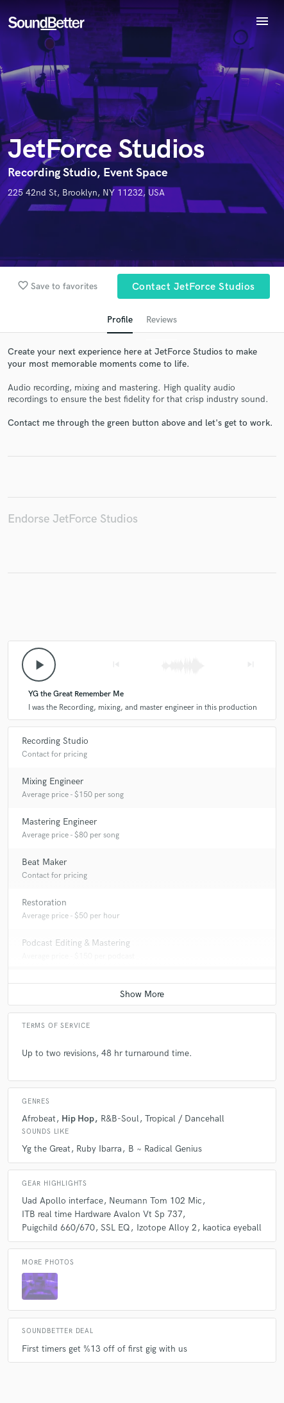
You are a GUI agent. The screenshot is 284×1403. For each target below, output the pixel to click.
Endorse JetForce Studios (73, 519)
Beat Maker (44, 862)
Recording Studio (55, 740)
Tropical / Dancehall (184, 1118)
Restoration (44, 902)
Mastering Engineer (59, 821)
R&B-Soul (120, 1118)
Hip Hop (78, 1118)
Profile (120, 319)
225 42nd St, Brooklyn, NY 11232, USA (86, 192)
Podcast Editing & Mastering (76, 942)
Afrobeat (39, 1118)
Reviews (161, 319)
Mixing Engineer (52, 781)
